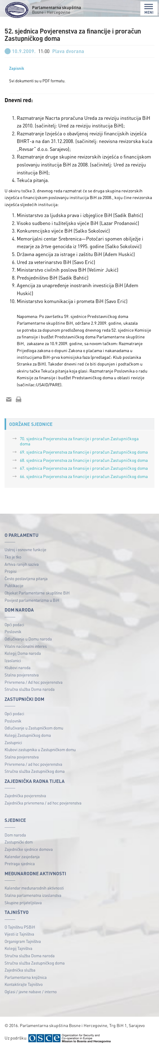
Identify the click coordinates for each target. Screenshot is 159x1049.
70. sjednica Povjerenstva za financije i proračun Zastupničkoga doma (79, 441)
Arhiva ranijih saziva (22, 564)
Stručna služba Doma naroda (30, 689)
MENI (149, 9)
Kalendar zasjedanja (22, 856)
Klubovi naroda (18, 667)
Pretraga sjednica (20, 863)
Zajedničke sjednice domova (29, 849)
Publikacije (14, 585)
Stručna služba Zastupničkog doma (35, 771)
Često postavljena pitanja (26, 578)
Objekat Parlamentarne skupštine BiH (37, 592)
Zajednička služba (20, 969)
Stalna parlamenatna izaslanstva (33, 895)
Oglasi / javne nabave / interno (31, 991)
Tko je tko (13, 556)
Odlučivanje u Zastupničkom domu (34, 727)
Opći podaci (14, 624)
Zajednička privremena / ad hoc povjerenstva (43, 802)
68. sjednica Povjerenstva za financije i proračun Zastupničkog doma (84, 460)
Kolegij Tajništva (18, 948)
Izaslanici (13, 660)
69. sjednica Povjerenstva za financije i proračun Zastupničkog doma (84, 452)
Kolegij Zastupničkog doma (28, 735)
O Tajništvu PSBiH (20, 926)
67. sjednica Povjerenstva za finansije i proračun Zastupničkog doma (84, 468)
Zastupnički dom (19, 841)
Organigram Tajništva (23, 941)
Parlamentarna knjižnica (26, 977)
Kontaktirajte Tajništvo (24, 984)
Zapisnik (16, 68)
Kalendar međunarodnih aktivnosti (34, 887)
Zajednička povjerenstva (25, 795)
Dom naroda (15, 834)
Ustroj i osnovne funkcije (25, 549)
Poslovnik (13, 631)
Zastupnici (13, 742)
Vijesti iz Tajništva (19, 934)
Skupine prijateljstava (23, 902)
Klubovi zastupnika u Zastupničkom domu (40, 749)
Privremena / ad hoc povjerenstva (33, 764)
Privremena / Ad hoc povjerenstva (34, 682)
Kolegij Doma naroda (23, 653)
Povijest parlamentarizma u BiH (32, 600)
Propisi (10, 571)
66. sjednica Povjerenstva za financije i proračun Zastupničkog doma (84, 476)
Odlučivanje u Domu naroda (28, 638)
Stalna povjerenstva (22, 674)
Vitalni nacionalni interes (26, 646)
